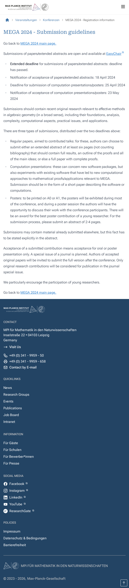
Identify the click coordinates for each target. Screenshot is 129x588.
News (7, 388)
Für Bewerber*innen (18, 457)
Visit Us (15, 347)
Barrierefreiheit (14, 545)
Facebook (17, 484)
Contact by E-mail (23, 367)
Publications (12, 408)
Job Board (11, 415)
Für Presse (11, 463)
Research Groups (16, 394)
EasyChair (113, 54)
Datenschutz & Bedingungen (25, 538)
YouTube (16, 504)
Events (8, 401)
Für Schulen (12, 450)
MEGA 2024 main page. (38, 43)
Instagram (17, 491)
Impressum (11, 531)
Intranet (9, 422)
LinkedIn (16, 497)
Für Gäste (10, 443)
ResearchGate (20, 511)
